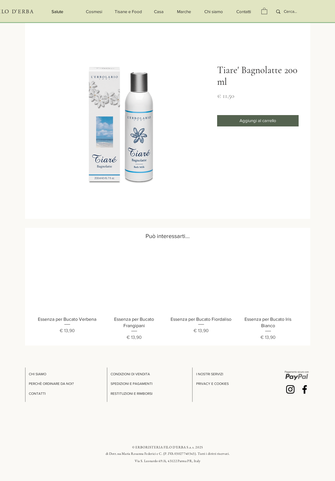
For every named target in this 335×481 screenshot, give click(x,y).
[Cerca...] (294, 11)
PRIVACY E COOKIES (212, 384)
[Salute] (57, 11)
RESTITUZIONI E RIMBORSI (132, 394)
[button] (264, 10)
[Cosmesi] (94, 11)
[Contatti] (243, 11)
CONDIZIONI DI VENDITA (130, 374)
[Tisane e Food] (128, 11)
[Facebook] (304, 389)
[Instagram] (290, 389)
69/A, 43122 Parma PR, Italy (180, 461)
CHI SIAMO (37, 374)
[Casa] (159, 11)
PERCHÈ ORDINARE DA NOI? (51, 384)
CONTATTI (37, 394)
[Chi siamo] (213, 11)
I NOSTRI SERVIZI (209, 374)
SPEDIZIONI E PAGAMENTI (132, 384)
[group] (167, 295)
